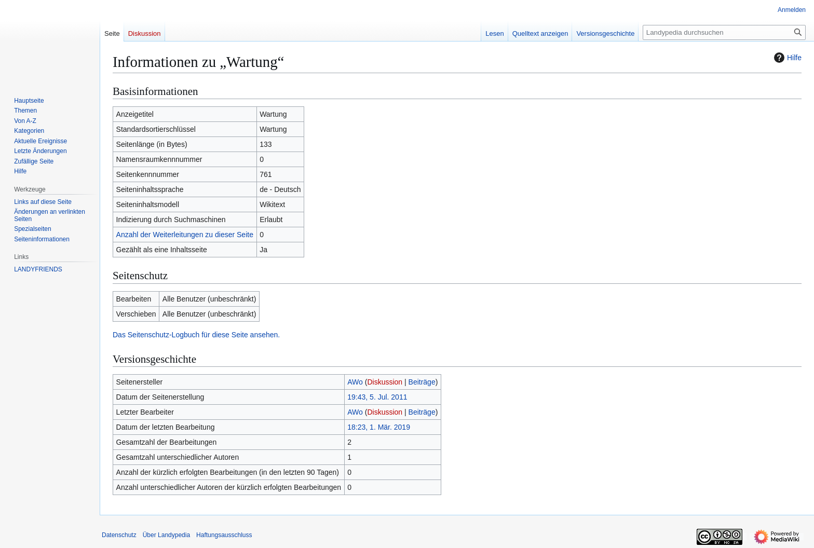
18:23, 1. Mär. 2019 (378, 427)
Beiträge (422, 382)
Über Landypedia (166, 535)
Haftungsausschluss (224, 535)
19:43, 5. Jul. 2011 (377, 397)
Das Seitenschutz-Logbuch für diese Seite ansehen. (196, 335)
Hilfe (786, 57)
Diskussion (384, 382)
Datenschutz (119, 535)
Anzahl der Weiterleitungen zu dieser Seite (184, 234)
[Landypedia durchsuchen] (724, 32)
